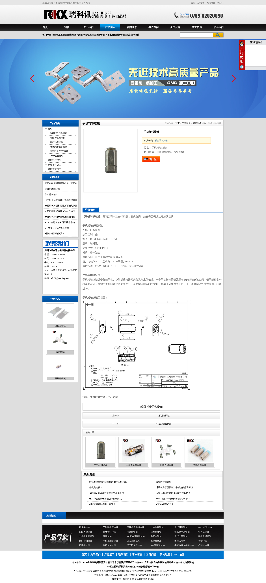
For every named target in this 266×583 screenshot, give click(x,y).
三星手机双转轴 (133, 465)
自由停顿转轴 (166, 465)
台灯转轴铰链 (85, 541)
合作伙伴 (175, 27)
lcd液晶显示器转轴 (136, 536)
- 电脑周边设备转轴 (57, 146)
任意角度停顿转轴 (135, 527)
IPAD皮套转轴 (205, 527)
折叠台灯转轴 (109, 532)
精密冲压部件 (54, 160)
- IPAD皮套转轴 (55, 155)
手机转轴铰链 (100, 465)
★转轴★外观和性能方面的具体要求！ (107, 493)
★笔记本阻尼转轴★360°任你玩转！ (173, 493)
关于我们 (88, 27)
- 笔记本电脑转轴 (56, 137)
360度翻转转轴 (158, 545)
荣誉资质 (197, 27)
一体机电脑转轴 (86, 536)
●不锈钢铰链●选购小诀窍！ (58, 228)
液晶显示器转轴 (182, 532)
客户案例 (153, 27)
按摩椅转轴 (156, 532)
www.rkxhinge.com (142, 570)
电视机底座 (156, 541)
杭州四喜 (127, 579)
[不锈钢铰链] (164, 415)
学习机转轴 (203, 532)
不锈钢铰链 (60, 378)
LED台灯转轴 (157, 527)
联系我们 (201, 2)
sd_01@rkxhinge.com (60, 278)
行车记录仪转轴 (134, 545)
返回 (193, 2)
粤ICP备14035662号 (82, 570)
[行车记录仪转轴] (164, 424)
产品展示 (110, 27)
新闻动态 (132, 27)
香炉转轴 (60, 352)
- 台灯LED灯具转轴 (57, 133)
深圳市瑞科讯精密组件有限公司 (118, 570)
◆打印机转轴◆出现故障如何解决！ (106, 498)
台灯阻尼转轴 (180, 527)
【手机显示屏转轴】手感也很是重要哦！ (175, 487)
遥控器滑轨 (60, 326)
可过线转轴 (132, 532)
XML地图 (178, 554)
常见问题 (151, 554)
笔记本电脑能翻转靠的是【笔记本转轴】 (108, 482)
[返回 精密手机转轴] (151, 406)
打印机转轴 (203, 545)
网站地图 (211, 2)
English (220, 2)
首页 (45, 27)
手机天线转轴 (199, 465)
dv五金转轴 (156, 536)
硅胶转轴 (107, 536)
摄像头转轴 (84, 527)
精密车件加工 (54, 164)
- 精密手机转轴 (55, 142)
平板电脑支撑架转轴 (184, 545)
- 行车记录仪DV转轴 (58, 151)
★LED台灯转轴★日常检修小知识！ (173, 498)
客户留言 (137, 554)
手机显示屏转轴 (110, 541)
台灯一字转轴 (180, 536)
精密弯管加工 (54, 169)
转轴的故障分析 (52, 189)
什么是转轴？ (51, 194)
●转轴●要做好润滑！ (55, 233)
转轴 (66, 27)
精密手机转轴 (199, 123)
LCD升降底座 (133, 541)
